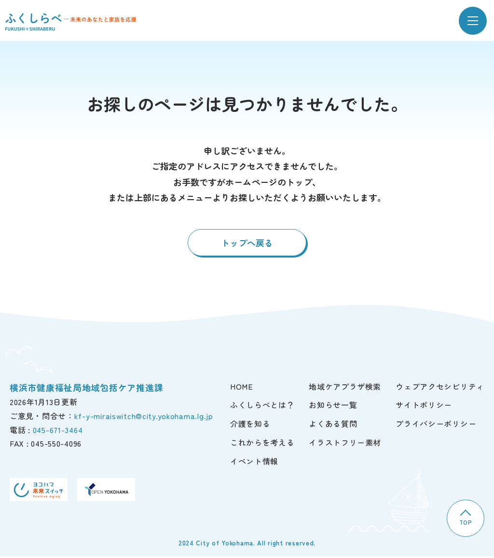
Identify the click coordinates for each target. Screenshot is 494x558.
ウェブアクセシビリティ (440, 387)
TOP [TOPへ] (464, 518)
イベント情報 (254, 462)
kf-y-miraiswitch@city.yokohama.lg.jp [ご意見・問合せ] (143, 416)
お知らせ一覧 (333, 406)
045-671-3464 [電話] (58, 430)
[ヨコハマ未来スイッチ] (39, 491)
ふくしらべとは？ (262, 406)
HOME (241, 387)
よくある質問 (333, 425)
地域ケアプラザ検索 (345, 387)
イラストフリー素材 (345, 443)
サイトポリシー (424, 406)
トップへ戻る (247, 244)
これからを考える (262, 443)
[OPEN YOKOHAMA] (106, 491)
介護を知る (250, 425)
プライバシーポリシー (436, 425)
